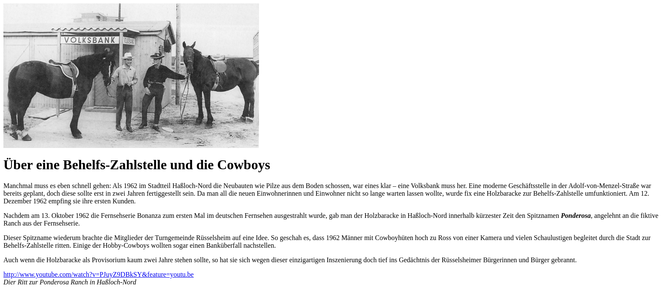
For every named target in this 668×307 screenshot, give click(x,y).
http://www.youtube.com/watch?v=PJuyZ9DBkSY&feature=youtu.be (98, 274)
